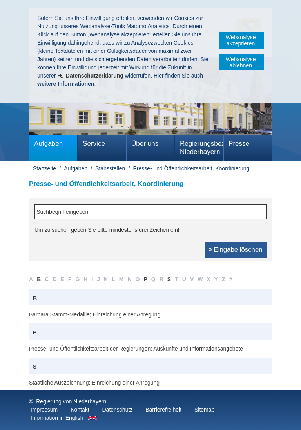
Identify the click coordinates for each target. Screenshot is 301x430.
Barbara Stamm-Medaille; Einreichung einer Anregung (94, 314)
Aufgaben (48, 143)
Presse (238, 143)
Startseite (44, 168)
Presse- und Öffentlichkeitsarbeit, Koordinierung (191, 168)
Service (94, 143)
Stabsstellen (110, 168)
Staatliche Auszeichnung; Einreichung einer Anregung (94, 382)
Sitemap (204, 410)
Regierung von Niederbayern (71, 401)
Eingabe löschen (238, 249)
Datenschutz (117, 410)
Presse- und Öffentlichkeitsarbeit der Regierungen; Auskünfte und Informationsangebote (136, 348)
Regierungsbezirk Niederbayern (201, 147)
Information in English (57, 418)
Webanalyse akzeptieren (241, 40)
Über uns (144, 143)
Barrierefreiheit (163, 410)
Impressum (44, 410)
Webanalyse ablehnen (241, 62)
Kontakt (80, 410)
